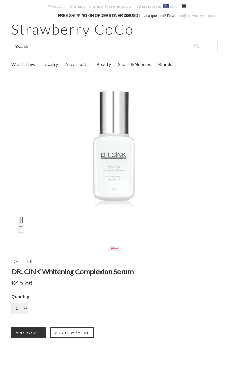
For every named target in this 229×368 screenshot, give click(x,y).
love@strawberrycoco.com (197, 16)
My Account (56, 6)
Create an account (119, 6)
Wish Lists (77, 6)
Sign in (94, 6)
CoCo (72, 29)
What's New (23, 64)
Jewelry (50, 64)
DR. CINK (22, 261)
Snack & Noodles (134, 64)
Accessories (77, 64)
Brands (165, 64)
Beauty (104, 64)
